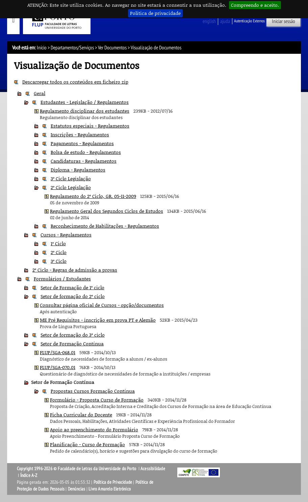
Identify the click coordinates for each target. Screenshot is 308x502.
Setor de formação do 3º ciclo (73, 335)
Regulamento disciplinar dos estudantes (84, 111)
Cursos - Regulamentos (66, 234)
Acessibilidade (152, 469)
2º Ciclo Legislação (71, 187)
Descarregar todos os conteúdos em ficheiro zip (75, 81)
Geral (39, 93)
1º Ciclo (58, 243)
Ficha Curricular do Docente (81, 414)
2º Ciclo (59, 252)
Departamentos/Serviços (72, 48)
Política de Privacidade (113, 482)
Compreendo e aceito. (255, 5)
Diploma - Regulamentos (78, 169)
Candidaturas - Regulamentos (84, 161)
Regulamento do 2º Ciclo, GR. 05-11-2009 (93, 196)
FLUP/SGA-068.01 (57, 352)
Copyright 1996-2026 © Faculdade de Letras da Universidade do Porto (77, 469)
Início (42, 48)
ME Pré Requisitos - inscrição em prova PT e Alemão (98, 320)
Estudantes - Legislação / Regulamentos (85, 102)
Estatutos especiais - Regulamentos (90, 125)
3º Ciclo (59, 261)
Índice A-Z (28, 475)
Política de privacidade (155, 13)
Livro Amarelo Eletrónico (109, 489)
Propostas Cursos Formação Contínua (93, 391)
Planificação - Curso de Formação (87, 444)
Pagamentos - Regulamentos (82, 143)
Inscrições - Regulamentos (80, 134)
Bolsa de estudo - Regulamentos (86, 152)
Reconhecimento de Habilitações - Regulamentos (105, 226)
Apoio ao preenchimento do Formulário (94, 429)
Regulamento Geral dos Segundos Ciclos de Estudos (106, 211)
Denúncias (76, 489)
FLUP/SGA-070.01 (57, 367)
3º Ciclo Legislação (71, 178)
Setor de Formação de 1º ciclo (72, 287)
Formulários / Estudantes (62, 278)
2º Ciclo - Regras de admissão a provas (74, 270)
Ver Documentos (112, 48)
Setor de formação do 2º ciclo (73, 296)
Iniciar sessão (283, 21)
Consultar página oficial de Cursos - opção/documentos (102, 305)
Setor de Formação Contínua (72, 343)
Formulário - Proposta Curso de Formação (97, 399)
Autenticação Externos (249, 21)
